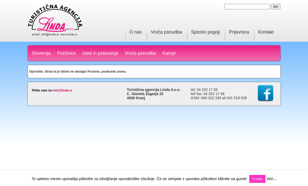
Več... (271, 178)
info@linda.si (62, 90)
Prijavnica (239, 32)
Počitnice (66, 53)
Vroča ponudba (166, 32)
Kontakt (266, 32)
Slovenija (41, 53)
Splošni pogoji (205, 32)
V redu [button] (257, 179)
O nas (135, 32)
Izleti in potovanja (100, 53)
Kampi (169, 53)
